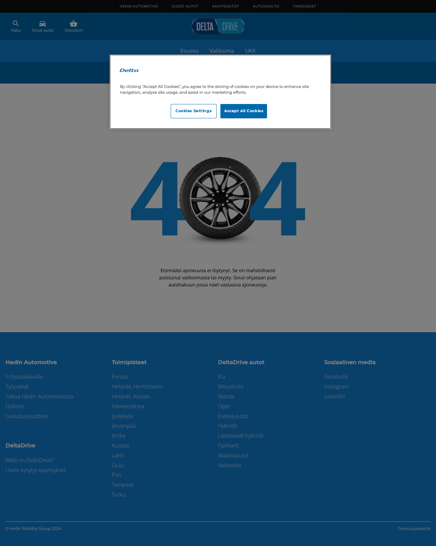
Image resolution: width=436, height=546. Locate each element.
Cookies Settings (193, 110)
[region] (220, 92)
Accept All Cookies (243, 110)
